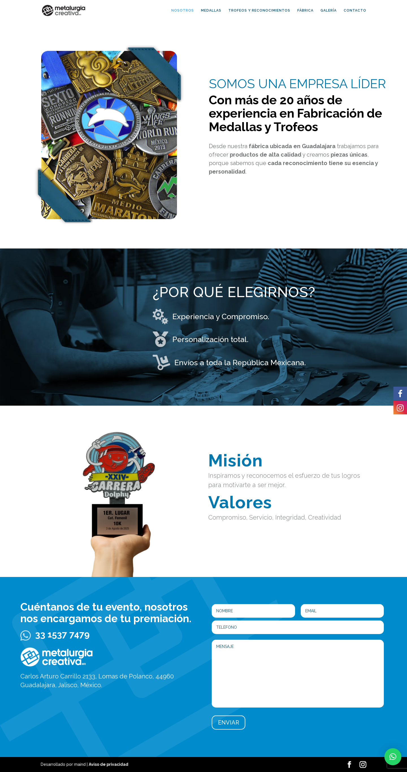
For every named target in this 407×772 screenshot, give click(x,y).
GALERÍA (329, 10)
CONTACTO (355, 10)
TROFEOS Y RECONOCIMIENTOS (259, 10)
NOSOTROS (182, 10)
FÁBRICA (305, 10)
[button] (392, 756)
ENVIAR (228, 722)
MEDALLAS (211, 10)
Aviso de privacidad (108, 764)
